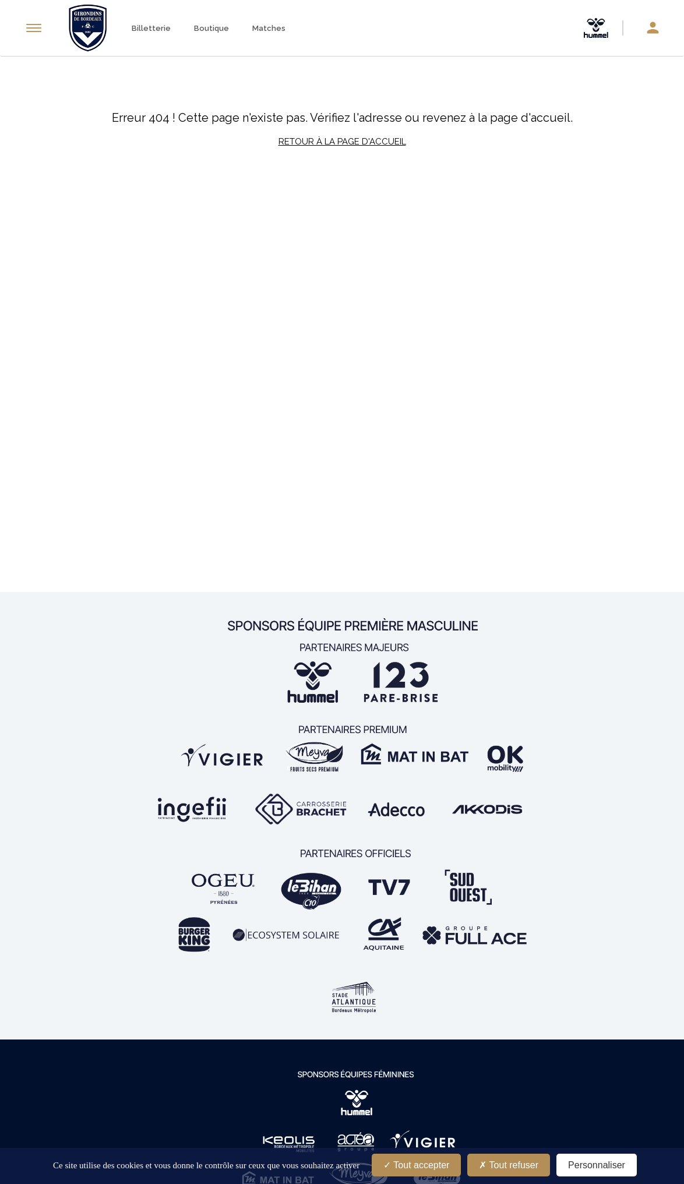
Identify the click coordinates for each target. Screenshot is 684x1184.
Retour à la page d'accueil (342, 141)
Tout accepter (416, 1165)
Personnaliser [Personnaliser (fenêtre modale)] (596, 1165)
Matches (268, 28)
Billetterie (151, 28)
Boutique (211, 28)
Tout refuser (508, 1165)
